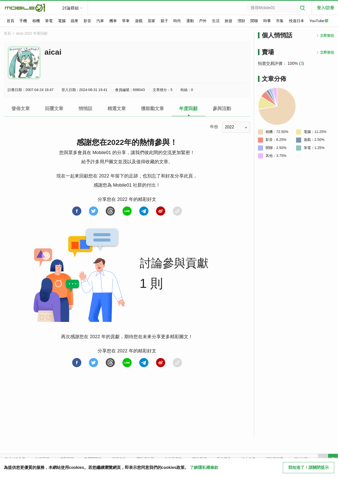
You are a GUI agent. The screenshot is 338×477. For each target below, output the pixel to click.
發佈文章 (20, 108)
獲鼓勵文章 (152, 108)
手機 (23, 21)
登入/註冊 (325, 8)
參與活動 (222, 108)
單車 (126, 21)
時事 (267, 21)
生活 (216, 21)
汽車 (100, 21)
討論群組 (71, 8)
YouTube (319, 21)
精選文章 (116, 108)
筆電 (49, 21)
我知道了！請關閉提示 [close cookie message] (308, 467)
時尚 (177, 21)
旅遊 (228, 21)
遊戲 (139, 21)
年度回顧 (188, 108)
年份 (214, 127)
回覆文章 (54, 108)
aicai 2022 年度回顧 (32, 33)
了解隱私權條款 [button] (204, 467)
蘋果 (74, 21)
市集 (280, 21)
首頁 (10, 21)
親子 (164, 21)
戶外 (203, 21)
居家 (151, 21)
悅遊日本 (296, 21)
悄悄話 (85, 108)
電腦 (62, 21)
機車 (113, 21)
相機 (36, 21)
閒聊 (254, 21)
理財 (241, 21)
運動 (190, 21)
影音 (87, 21)
